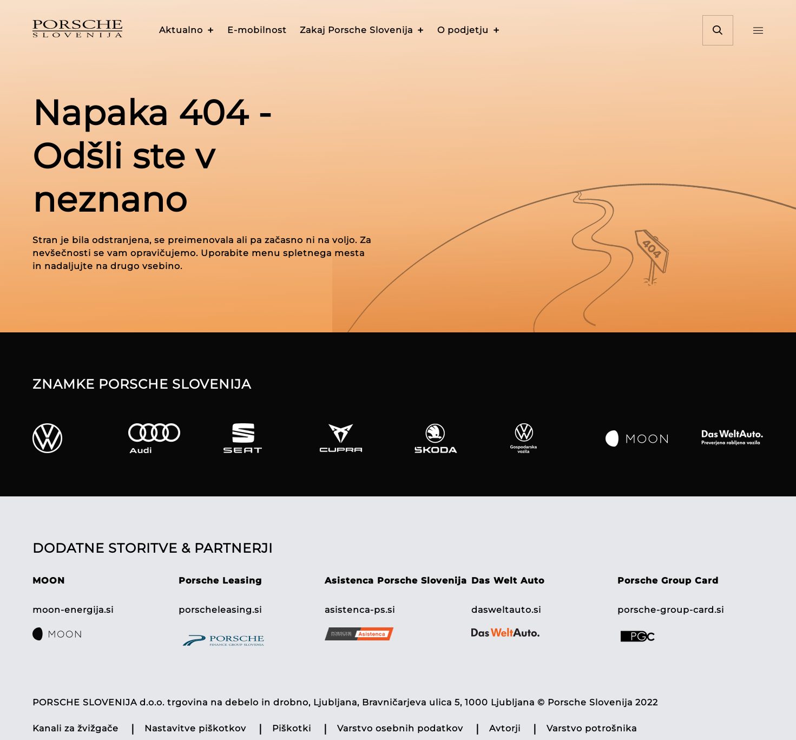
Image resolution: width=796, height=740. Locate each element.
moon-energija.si (73, 610)
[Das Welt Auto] (732, 438)
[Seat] (267, 438)
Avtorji (505, 728)
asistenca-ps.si (360, 610)
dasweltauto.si (506, 610)
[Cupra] (362, 438)
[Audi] (171, 438)
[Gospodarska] (553, 438)
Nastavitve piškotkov (195, 728)
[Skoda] (458, 438)
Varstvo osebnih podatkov (400, 728)
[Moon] (649, 438)
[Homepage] (92, 30)
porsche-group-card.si (670, 610)
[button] (186, 30)
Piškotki (291, 728)
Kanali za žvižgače (75, 728)
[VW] (76, 438)
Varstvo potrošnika (592, 728)
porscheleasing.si (220, 610)
